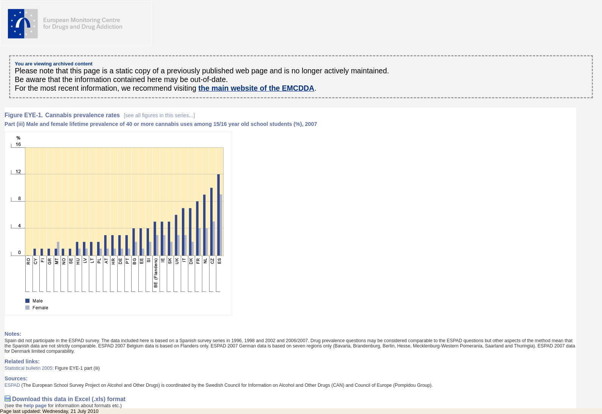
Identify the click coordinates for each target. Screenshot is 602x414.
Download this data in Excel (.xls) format (69, 399)
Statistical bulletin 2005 (28, 368)
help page (35, 405)
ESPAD (12, 385)
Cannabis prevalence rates (120, 115)
